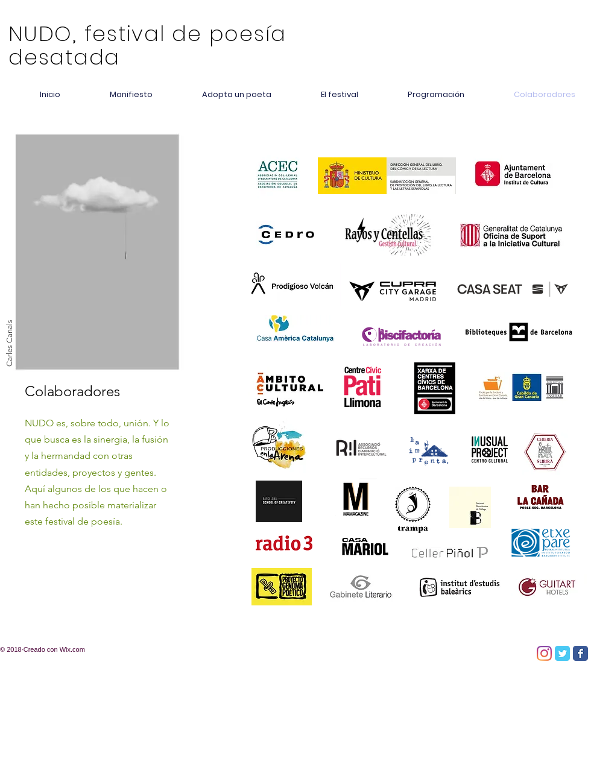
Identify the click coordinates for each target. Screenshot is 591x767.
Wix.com (72, 649)
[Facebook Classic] (580, 653)
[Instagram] (544, 653)
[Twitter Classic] (562, 653)
